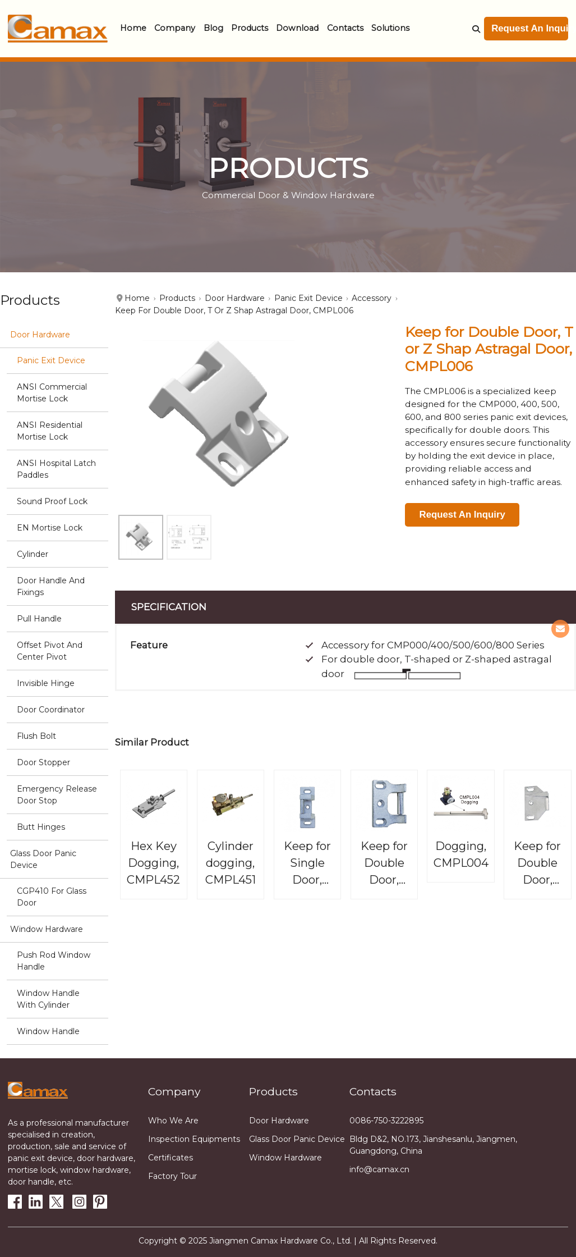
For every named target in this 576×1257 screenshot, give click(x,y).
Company (174, 28)
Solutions (390, 28)
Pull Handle (39, 619)
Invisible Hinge (46, 683)
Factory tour (172, 1176)
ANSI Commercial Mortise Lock (52, 393)
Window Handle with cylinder (48, 999)
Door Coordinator (51, 710)
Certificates (170, 1158)
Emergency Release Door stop (57, 795)
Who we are (173, 1121)
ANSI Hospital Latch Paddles (56, 469)
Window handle (48, 1031)
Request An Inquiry (529, 28)
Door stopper (43, 762)
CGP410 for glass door (51, 897)
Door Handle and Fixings (51, 586)
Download (297, 28)
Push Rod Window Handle (53, 961)
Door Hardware (40, 335)
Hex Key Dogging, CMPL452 (153, 862)
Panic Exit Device (51, 360)
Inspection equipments (194, 1139)
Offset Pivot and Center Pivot (49, 651)
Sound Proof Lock (52, 501)
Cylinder (32, 554)
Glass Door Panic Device (43, 859)
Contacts (345, 28)
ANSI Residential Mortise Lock (49, 431)
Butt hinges (41, 827)
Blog (213, 28)
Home (133, 28)
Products (249, 28)
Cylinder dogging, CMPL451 (230, 862)
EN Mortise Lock (49, 528)
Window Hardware (46, 929)
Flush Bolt (36, 736)
